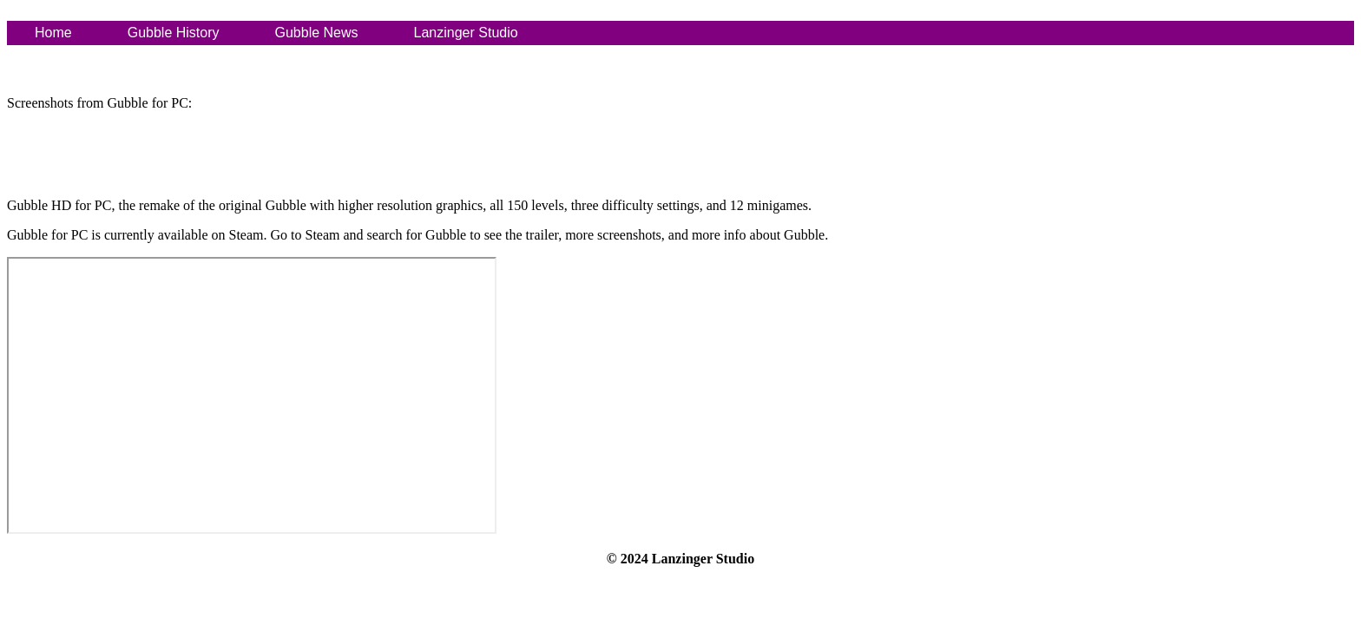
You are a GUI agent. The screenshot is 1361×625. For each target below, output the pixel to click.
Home (53, 32)
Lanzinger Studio (466, 32)
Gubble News (316, 32)
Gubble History (174, 32)
